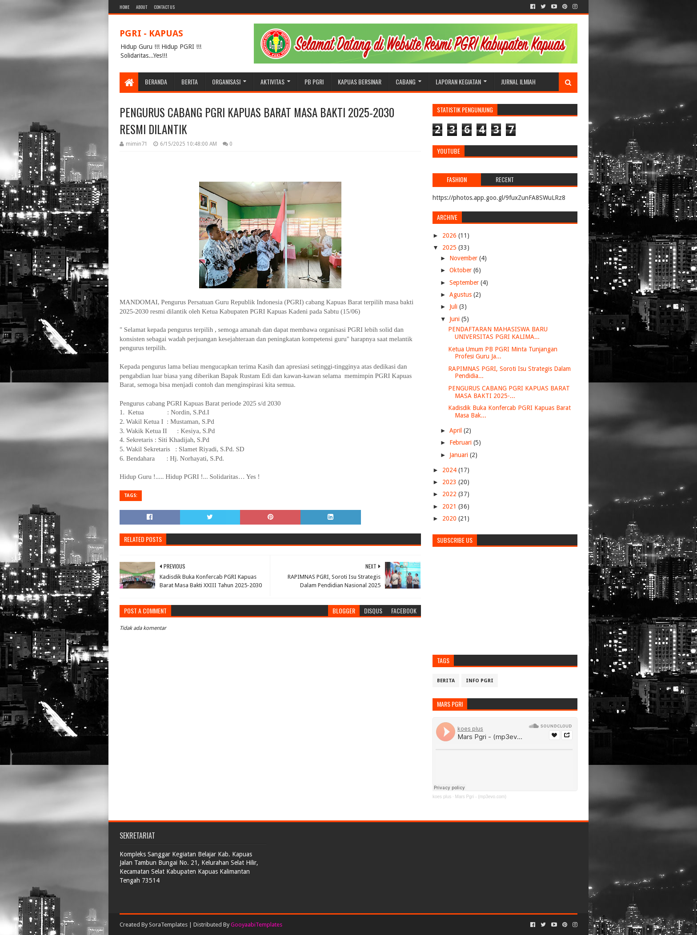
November (464, 258)
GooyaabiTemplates (256, 924)
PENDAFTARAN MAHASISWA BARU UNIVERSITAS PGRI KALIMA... (498, 333)
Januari (459, 454)
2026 (450, 235)
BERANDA (156, 81)
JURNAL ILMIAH (518, 81)
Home (124, 7)
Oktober (461, 270)
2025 (450, 247)
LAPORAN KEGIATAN (458, 81)
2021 (450, 506)
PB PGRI (314, 81)
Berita (446, 681)
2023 (450, 481)
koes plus (442, 796)
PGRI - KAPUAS (151, 33)
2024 (450, 469)
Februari (461, 442)
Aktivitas (272, 81)
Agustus (461, 294)
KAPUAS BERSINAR (359, 81)
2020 (450, 518)
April (456, 430)
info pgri (479, 681)
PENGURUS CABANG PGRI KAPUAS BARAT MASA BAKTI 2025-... (509, 392)
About (141, 7)
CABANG (406, 81)
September (465, 282)
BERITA (189, 81)
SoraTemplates (168, 924)
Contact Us (164, 7)
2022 (450, 493)
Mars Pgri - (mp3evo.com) (481, 796)
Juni (455, 318)
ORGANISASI (226, 81)
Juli (454, 306)
